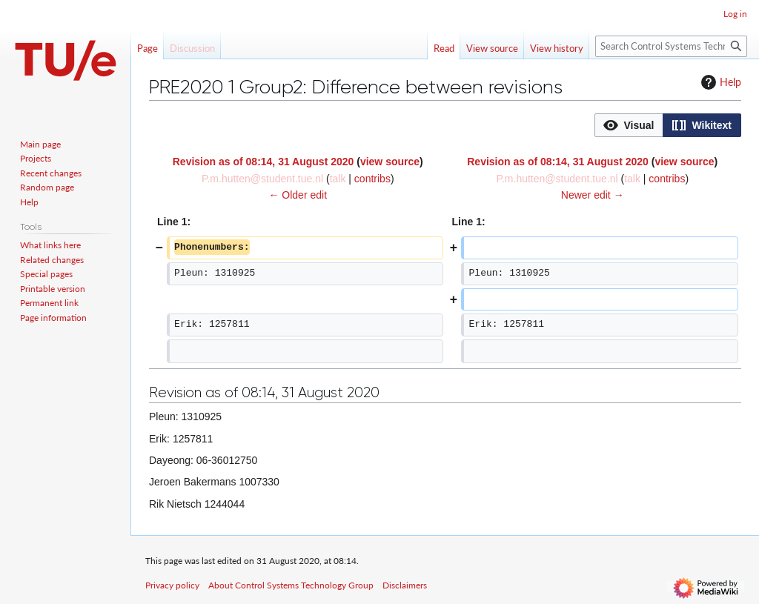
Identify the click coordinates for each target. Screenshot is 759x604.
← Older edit (297, 195)
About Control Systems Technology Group (291, 585)
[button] (628, 125)
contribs (372, 179)
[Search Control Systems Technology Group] (671, 46)
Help (719, 82)
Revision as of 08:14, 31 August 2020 (263, 161)
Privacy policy (172, 585)
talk (338, 179)
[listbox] (667, 125)
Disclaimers (404, 585)
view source (390, 161)
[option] (628, 124)
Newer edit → (592, 195)
